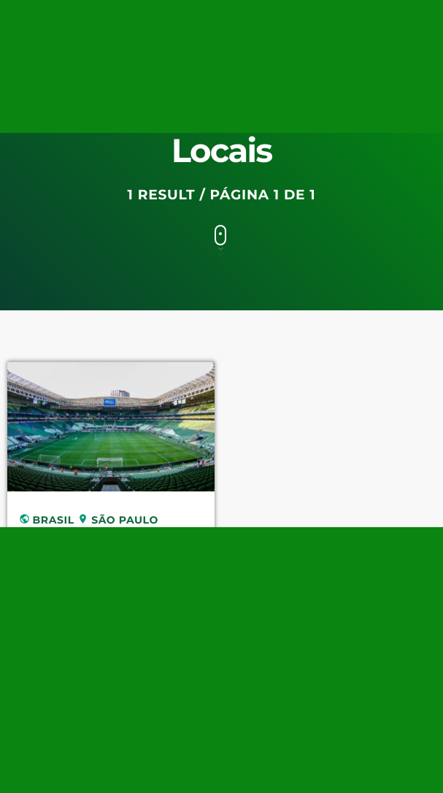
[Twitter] (202, 22)
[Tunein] (251, 22)
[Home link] (37, 68)
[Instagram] (373, 22)
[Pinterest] (324, 22)
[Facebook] (397, 22)
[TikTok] (275, 22)
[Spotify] (300, 22)
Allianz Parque (88, 545)
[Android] (422, 22)
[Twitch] (227, 22)
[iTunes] (349, 22)
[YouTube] (178, 22)
